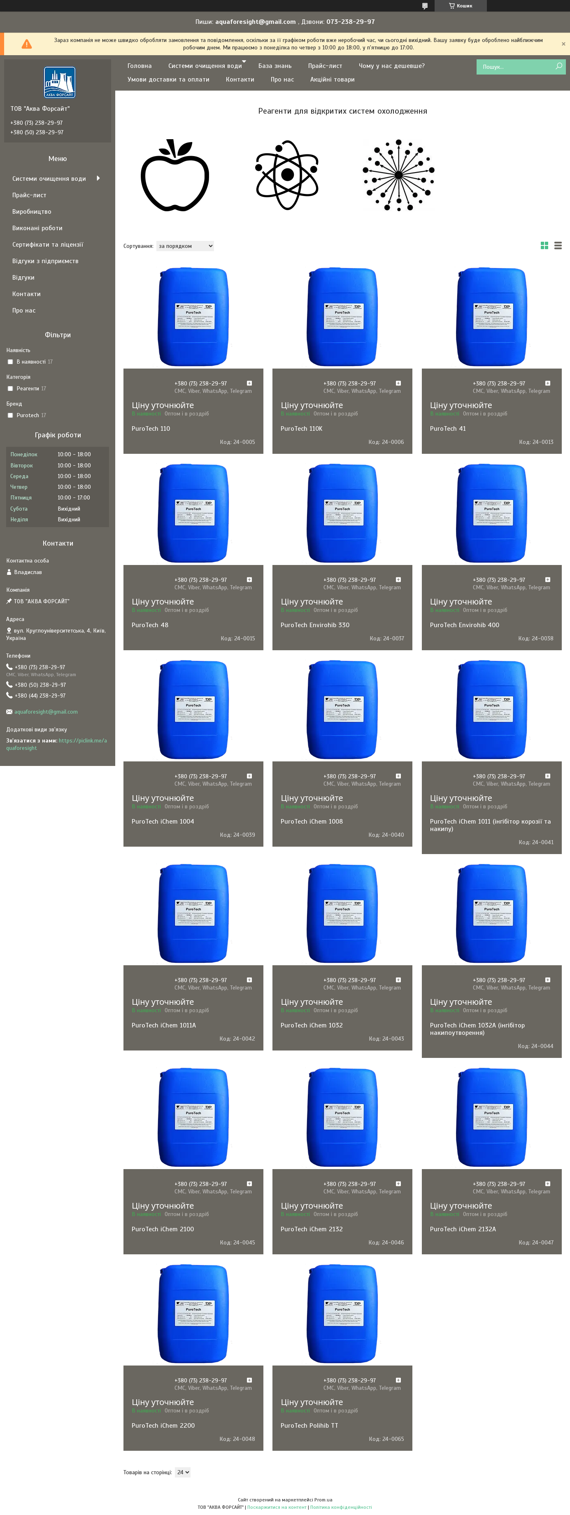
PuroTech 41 (448, 428)
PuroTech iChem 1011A (164, 1025)
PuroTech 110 (151, 428)
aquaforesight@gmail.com (46, 711)
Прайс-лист (325, 66)
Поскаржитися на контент (277, 1507)
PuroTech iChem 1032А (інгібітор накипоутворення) (477, 1029)
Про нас (282, 79)
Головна (140, 66)
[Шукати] (558, 66)
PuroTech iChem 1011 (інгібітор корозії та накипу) (490, 825)
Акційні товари (332, 79)
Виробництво (31, 212)
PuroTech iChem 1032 (312, 1025)
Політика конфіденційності (341, 1507)
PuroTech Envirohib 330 (315, 625)
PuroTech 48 (150, 625)
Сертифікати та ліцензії (47, 244)
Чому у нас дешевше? (392, 66)
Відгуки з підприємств (45, 261)
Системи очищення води (205, 66)
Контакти (240, 79)
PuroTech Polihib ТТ (309, 1425)
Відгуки (23, 277)
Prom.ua (323, 1500)
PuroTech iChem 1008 (312, 821)
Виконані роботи (37, 228)
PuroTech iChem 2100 (163, 1229)
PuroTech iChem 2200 (163, 1425)
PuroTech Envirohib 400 (464, 625)
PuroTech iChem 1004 (163, 821)
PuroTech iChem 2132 (312, 1229)
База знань (275, 66)
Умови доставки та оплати (168, 79)
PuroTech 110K (301, 428)
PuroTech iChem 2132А (463, 1229)
